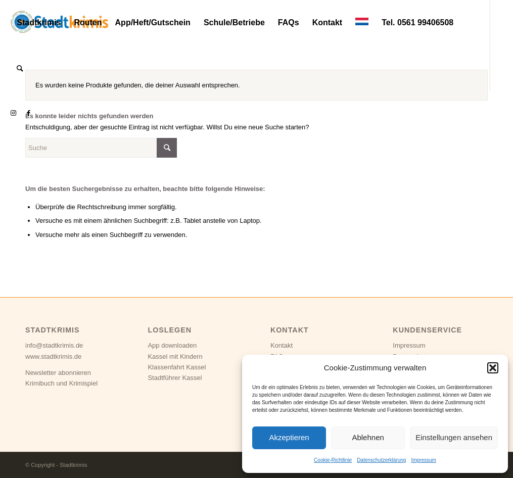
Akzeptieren (289, 437)
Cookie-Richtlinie (333, 460)
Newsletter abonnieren (58, 372)
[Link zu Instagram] (13, 113)
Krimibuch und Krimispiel (61, 383)
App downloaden (172, 345)
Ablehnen (368, 437)
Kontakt (281, 345)
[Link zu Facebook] (28, 113)
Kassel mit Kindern (175, 356)
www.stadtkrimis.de (53, 356)
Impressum (423, 460)
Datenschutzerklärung (381, 460)
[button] (493, 368)
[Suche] (20, 68)
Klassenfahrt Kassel (177, 367)
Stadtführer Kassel (175, 377)
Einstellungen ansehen (453, 437)
